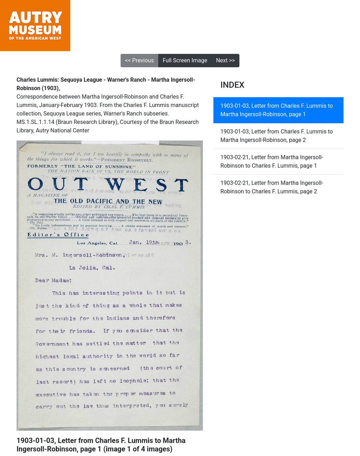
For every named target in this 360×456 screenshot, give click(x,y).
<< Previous (139, 60)
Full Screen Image (185, 60)
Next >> (225, 60)
